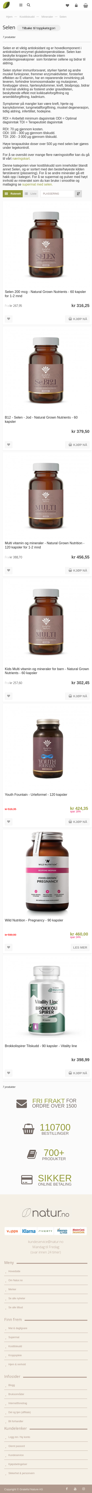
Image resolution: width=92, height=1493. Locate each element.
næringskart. (21, 158)
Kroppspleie (15, 1355)
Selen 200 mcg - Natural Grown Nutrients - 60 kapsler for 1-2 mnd (45, 294)
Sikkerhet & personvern (21, 1473)
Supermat (13, 1337)
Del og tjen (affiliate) (19, 1412)
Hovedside (14, 1271)
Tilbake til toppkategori (38, 28)
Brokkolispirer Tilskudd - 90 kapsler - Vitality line (41, 1046)
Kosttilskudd (15, 1346)
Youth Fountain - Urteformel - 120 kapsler (36, 794)
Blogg (11, 1385)
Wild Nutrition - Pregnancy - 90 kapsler (34, 920)
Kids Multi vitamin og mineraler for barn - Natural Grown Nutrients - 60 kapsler (47, 671)
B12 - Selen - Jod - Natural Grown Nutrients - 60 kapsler (41, 419)
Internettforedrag (17, 1403)
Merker (12, 1289)
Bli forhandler (15, 1421)
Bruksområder (16, 1394)
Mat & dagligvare (17, 1328)
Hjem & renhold (17, 1364)
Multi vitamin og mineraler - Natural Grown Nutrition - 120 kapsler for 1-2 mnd (44, 545)
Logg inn (77, 7)
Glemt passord (16, 1446)
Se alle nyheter (16, 1298)
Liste (29, 193)
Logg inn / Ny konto (19, 1437)
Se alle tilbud (15, 1307)
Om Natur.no (15, 1280)
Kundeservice (16, 1455)
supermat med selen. (37, 184)
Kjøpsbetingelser (17, 1464)
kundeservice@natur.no (45, 1241)
